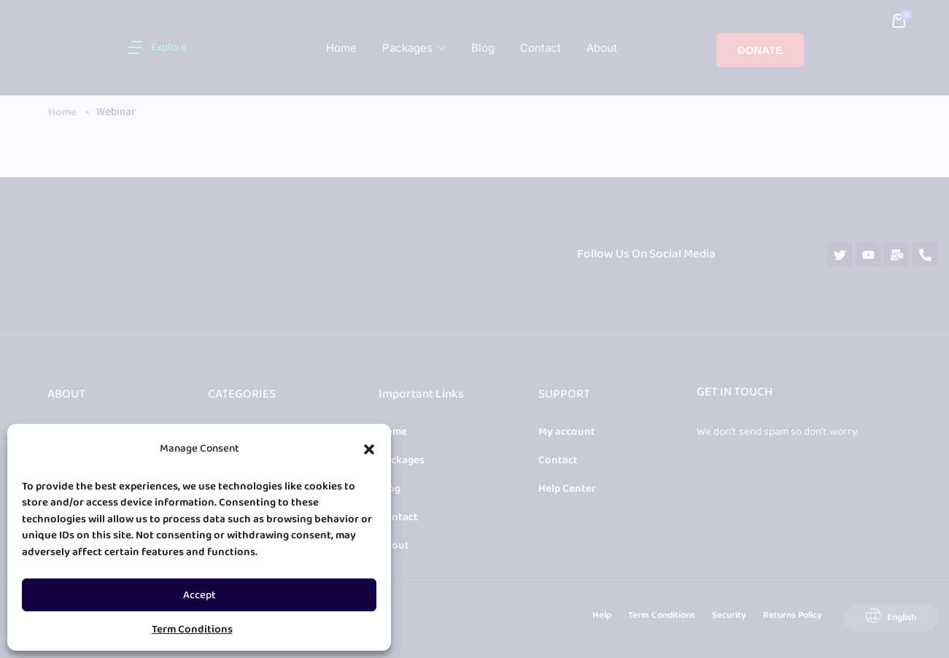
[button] (369, 449)
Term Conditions (192, 629)
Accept (199, 595)
